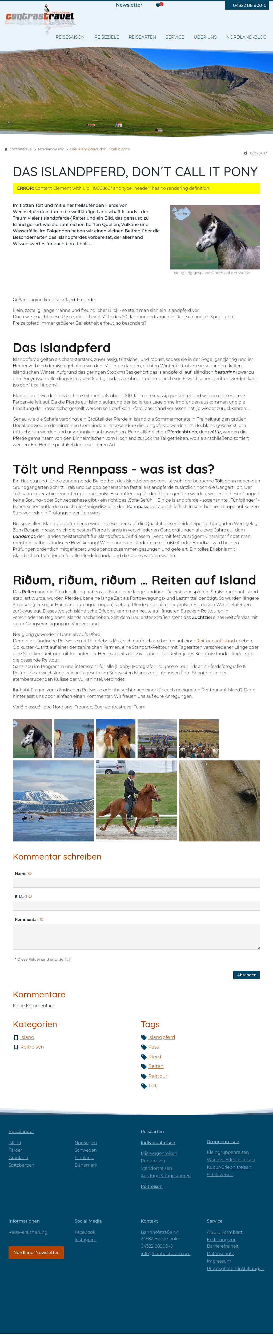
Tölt (152, 1086)
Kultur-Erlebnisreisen (229, 1167)
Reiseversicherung (28, 1232)
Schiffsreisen (220, 1174)
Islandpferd (161, 1037)
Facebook (85, 1232)
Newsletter (129, 5)
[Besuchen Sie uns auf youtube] (188, 5)
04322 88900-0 (157, 1246)
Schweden (86, 1150)
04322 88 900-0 (250, 5)
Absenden (246, 975)
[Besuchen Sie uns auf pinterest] (211, 5)
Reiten (156, 1066)
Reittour (157, 1076)
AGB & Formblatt (225, 1232)
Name (20, 873)
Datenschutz (220, 1253)
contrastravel (21, 149)
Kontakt (149, 1221)
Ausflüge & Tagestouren (166, 1175)
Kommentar (26, 919)
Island (27, 1037)
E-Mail (21, 896)
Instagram (85, 1239)
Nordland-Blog (51, 149)
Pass (153, 1047)
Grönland (18, 1157)
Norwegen (86, 1142)
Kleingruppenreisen (228, 1152)
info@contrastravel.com (166, 1253)
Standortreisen (156, 1168)
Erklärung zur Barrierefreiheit (223, 1243)
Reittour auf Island (215, 640)
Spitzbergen (21, 1165)
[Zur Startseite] (41, 24)
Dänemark (86, 1165)
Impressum (219, 1261)
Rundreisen (153, 1160)
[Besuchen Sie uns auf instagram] (199, 5)
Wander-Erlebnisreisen (231, 1159)
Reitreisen (32, 1047)
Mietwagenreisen (159, 1153)
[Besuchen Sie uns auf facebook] (177, 5)
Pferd (154, 1057)
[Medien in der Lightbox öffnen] (32, 738)
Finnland (84, 1157)
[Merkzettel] (158, 5)
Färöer (15, 1150)
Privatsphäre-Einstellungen (235, 1268)
